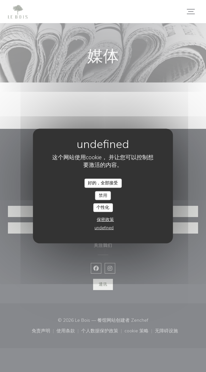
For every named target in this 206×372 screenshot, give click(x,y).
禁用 (103, 195)
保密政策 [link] (105, 219)
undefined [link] (104, 228)
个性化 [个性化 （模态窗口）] (102, 207)
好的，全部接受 (103, 183)
